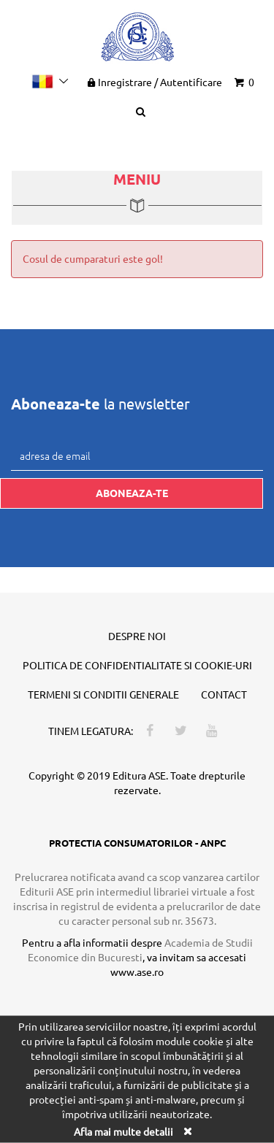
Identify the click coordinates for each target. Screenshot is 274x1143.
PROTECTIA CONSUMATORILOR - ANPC (137, 842)
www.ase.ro (137, 971)
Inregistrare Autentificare (153, 81)
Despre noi (137, 635)
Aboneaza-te (132, 492)
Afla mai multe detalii (123, 1130)
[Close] (187, 1130)
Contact (224, 694)
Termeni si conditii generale (103, 694)
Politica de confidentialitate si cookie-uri (137, 664)
